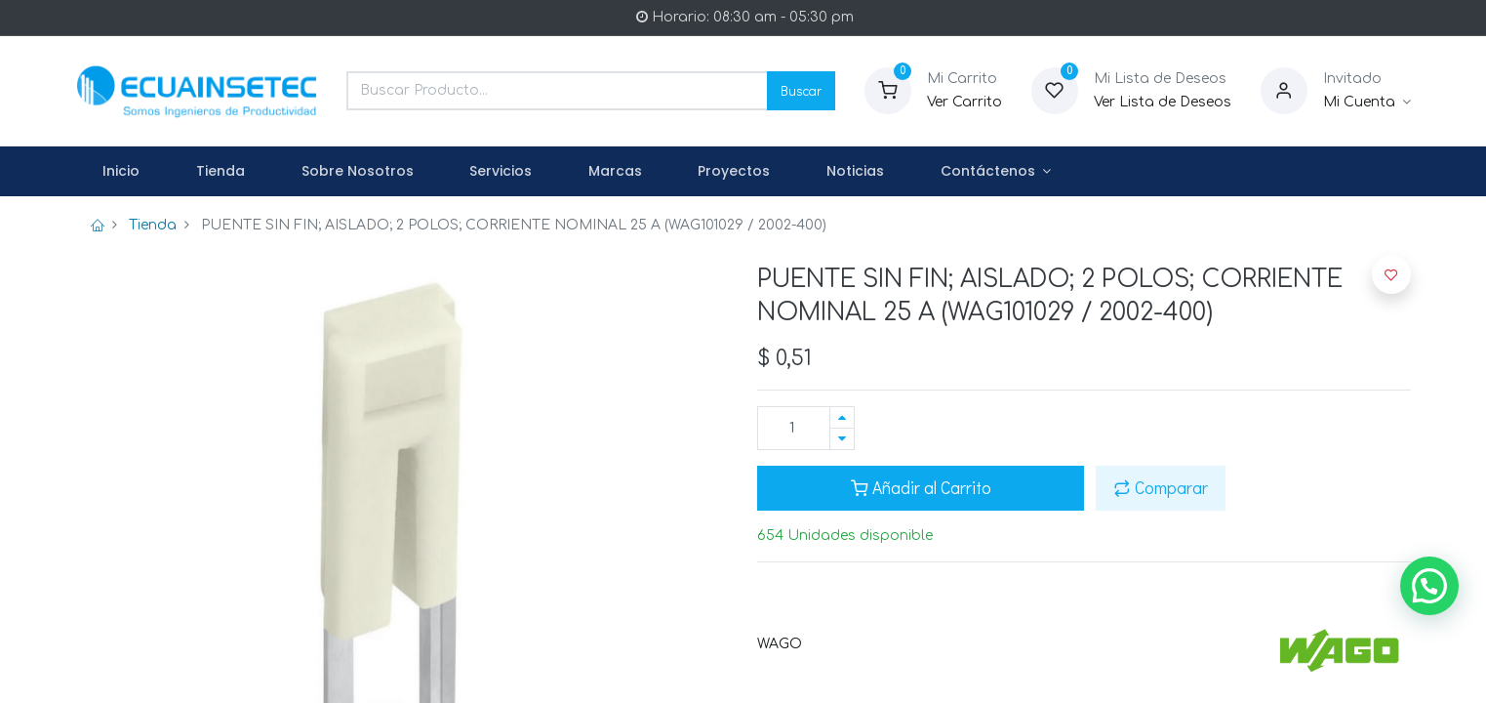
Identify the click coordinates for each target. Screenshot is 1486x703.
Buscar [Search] (801, 90)
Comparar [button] (1160, 487)
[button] (1391, 274)
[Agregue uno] (842, 417)
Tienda (153, 225)
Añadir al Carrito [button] (921, 487)
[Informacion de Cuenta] (1367, 102)
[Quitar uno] (842, 439)
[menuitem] (122, 171)
